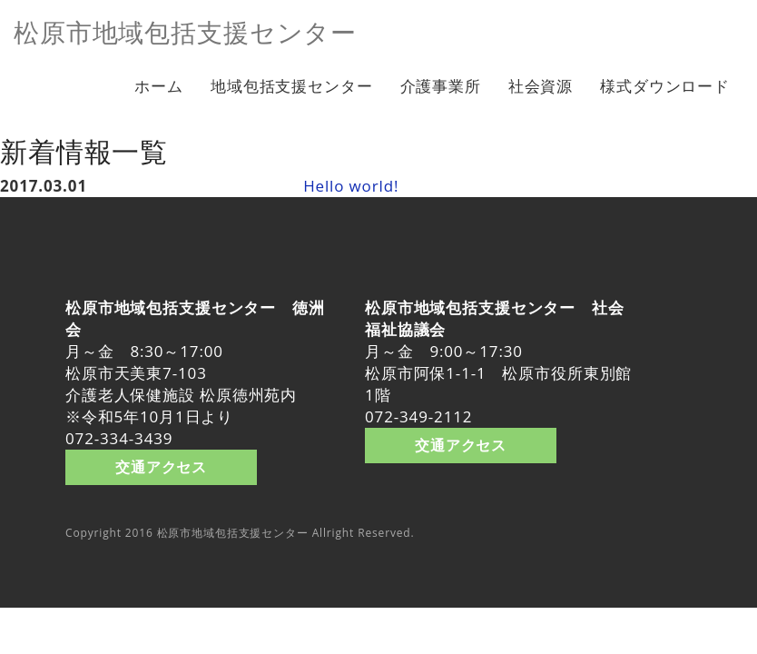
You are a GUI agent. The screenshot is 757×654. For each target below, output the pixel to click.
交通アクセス (161, 467)
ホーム (158, 85)
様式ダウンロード (665, 85)
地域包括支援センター (292, 85)
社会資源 (540, 85)
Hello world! (350, 185)
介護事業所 (440, 85)
